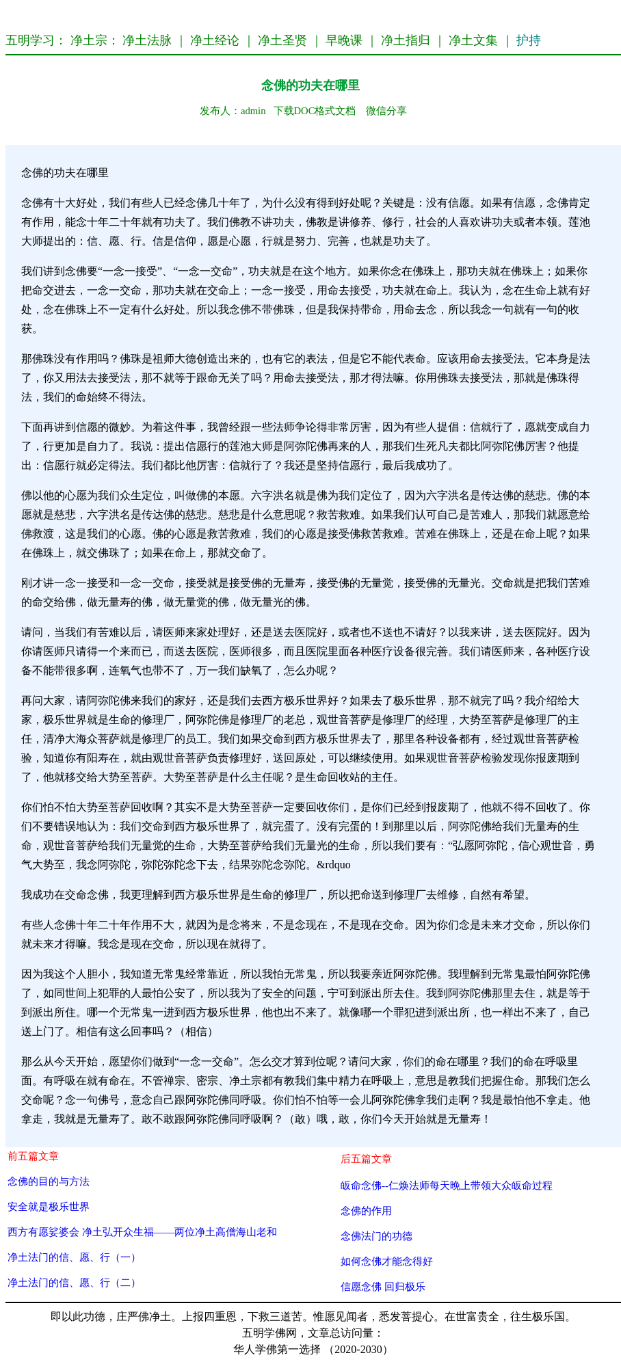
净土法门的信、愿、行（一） (74, 1257)
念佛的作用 (366, 1210)
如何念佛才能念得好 (387, 1261)
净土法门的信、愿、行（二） (74, 1282)
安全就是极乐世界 (49, 1206)
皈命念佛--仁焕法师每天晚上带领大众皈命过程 (447, 1185)
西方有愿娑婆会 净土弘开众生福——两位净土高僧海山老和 (143, 1232)
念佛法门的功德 (376, 1236)
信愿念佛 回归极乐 (383, 1286)
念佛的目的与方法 (49, 1181)
